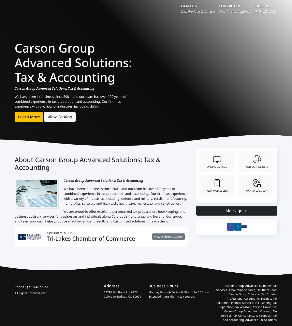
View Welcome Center (168, 237)
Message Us (236, 210)
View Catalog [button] (60, 117)
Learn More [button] (29, 117)
